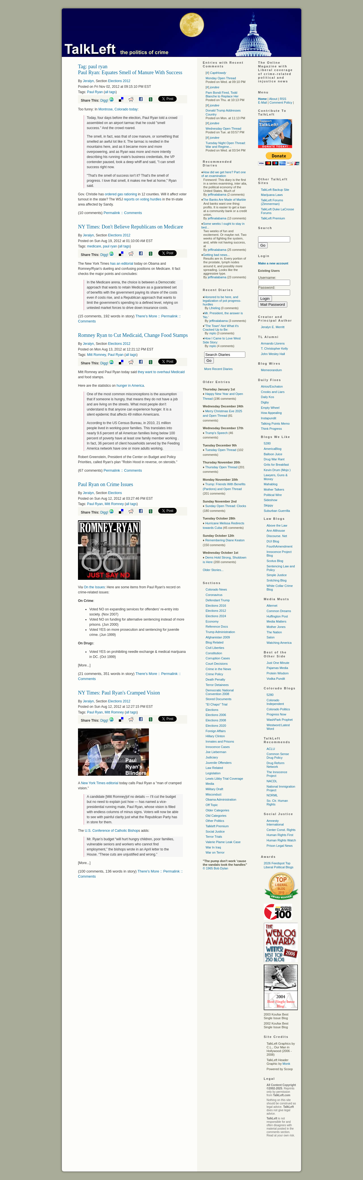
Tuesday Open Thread (220, 450)
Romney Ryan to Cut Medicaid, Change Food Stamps (133, 335)
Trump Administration (220, 632)
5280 (267, 443)
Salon (271, 637)
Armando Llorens (273, 343)
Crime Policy (214, 674)
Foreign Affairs (216, 731)
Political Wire (273, 495)
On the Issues (94, 587)
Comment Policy (280, 102)
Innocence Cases (218, 747)
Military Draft (214, 789)
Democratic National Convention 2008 (220, 692)
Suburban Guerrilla (277, 510)
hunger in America (130, 386)
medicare (94, 246)
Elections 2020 (216, 725)
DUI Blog (273, 541)
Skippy (268, 505)
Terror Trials (214, 836)
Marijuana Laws (272, 194)
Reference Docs (217, 626)
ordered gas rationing (121, 194)
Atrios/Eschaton (272, 386)
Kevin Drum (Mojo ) (277, 470)
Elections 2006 (216, 715)
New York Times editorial (99, 783)
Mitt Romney (96, 355)
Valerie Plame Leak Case (223, 842)
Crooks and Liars (272, 392)
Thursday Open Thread (221, 467)
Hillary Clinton (215, 736)
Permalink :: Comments (123, 213)
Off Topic (212, 805)
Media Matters (276, 621)
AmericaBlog (272, 448)
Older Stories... (213, 570)
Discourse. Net (277, 536)
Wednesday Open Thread (223, 128)
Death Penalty (215, 679)
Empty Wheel (270, 407)
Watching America (279, 642)
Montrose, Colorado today (118, 109)
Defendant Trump (218, 600)
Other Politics (215, 820)
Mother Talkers (274, 489)
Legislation (213, 773)
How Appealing (271, 412)
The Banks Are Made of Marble (224, 199)
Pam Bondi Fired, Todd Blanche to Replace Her (222, 94)
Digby (265, 402)
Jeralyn (88, 81)
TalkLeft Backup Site (275, 189)
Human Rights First (280, 835)
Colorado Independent (275, 702)
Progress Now (276, 714)
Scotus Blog (275, 561)
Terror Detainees (217, 685)
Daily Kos (267, 397)
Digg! (104, 100)
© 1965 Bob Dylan (215, 868)
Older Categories (217, 810)
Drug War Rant (274, 459)
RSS (283, 99)
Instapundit (268, 418)
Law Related (214, 767)
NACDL (272, 781)
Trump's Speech (216, 433)
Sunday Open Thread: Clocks (225, 506)
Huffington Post (277, 616)
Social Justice (215, 831)
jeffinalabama (217, 194)
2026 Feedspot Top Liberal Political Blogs (279, 865)
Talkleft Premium (217, 826)
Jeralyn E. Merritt (272, 327)
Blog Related (214, 642)
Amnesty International (275, 822)
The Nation (274, 632)
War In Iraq (213, 847)
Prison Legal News (280, 845)
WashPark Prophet (280, 719)
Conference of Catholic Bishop (111, 831)
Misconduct (213, 794)
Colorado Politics (278, 709)
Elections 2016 (216, 605)
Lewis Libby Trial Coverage (224, 778)
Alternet (272, 605)
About (273, 99)
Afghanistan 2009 (218, 637)
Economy (212, 621)
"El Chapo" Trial (216, 704)
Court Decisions (217, 663)
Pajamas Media (277, 668)
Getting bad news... (216, 254)
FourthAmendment (279, 546)
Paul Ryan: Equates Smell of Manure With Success (130, 72)
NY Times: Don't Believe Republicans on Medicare (130, 227)
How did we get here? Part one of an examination (223, 174)
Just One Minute (278, 662)
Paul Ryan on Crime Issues (105, 484)
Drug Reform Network (275, 764)
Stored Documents (218, 699)
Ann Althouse (276, 530)
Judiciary (212, 757)
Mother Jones (276, 627)
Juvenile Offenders (219, 762)
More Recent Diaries (218, 369)
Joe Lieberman (216, 752)
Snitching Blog (276, 580)
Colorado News (216, 589)
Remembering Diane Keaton (225, 540)
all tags (110, 92)
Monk (286, 1063)
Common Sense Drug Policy (278, 755)
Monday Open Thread (221, 78)
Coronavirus (214, 595)
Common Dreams (279, 611)
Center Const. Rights (281, 829)
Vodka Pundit (276, 678)
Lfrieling (214, 308)
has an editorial (121, 264)
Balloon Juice (273, 454)
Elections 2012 (119, 81)
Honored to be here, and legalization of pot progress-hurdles (222, 300)
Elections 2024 (216, 616)
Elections (115, 493)
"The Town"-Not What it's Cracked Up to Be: (221, 327)
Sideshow (270, 500)
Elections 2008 (216, 720)
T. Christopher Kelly (274, 348)
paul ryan (110, 246)
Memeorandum (271, 370)
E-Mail (262, 102)
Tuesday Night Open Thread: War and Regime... (226, 144)
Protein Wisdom (278, 673)
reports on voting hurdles (142, 199)
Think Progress (271, 428)
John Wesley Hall (273, 354)
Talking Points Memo (275, 423)
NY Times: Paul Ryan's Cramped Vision (119, 693)
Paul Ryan (95, 92)
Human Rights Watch (281, 840)
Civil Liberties (215, 647)
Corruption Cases (218, 658)
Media (210, 783)
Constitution (214, 653)
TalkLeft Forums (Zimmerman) (272, 202)
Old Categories (216, 815)
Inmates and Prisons (220, 741)
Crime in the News (218, 669)
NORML (272, 795)
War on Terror (215, 852)
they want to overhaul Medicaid (161, 372)
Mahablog (270, 484)
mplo (212, 333)
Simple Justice (277, 575)
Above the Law (277, 525)
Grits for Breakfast (276, 464)
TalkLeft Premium (273, 218)
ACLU (271, 749)
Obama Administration (221, 799)
